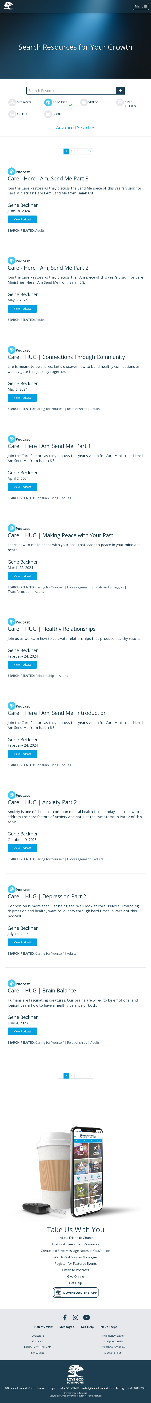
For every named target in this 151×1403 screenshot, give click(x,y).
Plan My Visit (43, 1327)
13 (89, 151)
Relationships (77, 409)
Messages (66, 1327)
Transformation (19, 591)
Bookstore (38, 1335)
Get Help (87, 1327)
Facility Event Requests (37, 1347)
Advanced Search (75, 127)
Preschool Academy (113, 1347)
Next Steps (108, 1327)
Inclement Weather (113, 1335)
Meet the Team (113, 1352)
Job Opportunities (113, 1341)
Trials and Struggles (109, 587)
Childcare (37, 1341)
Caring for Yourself (49, 409)
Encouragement (79, 587)
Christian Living (46, 498)
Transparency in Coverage (75, 1393)
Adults (40, 230)
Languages (37, 1352)
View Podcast (22, 219)
